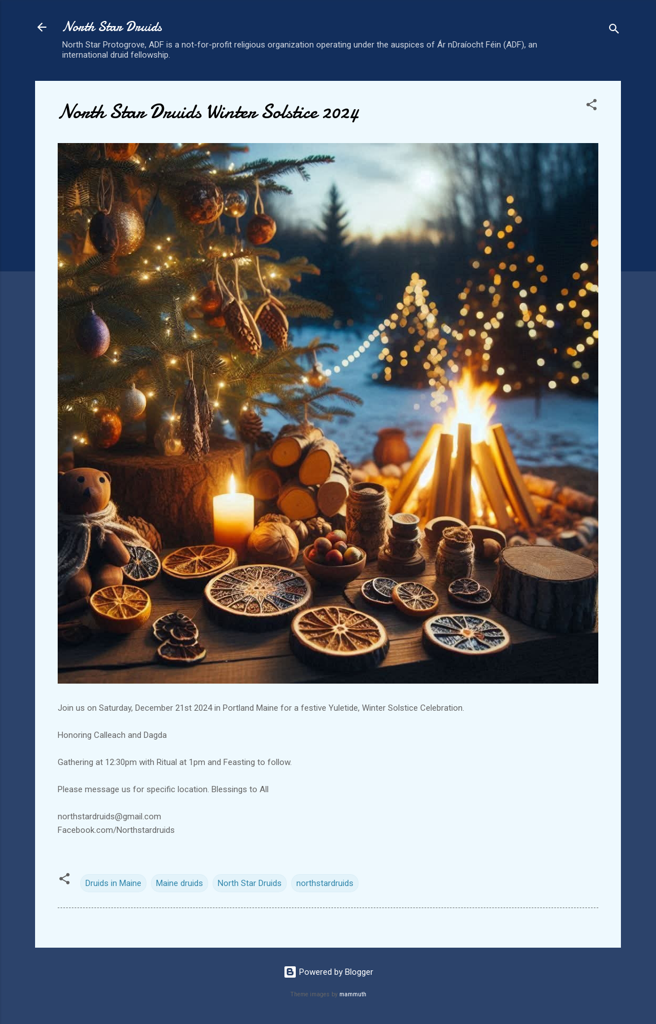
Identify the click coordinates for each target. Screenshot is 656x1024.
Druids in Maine (113, 883)
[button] (591, 106)
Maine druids (179, 883)
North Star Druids (112, 27)
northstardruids (324, 883)
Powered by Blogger (328, 972)
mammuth (352, 994)
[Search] (614, 31)
